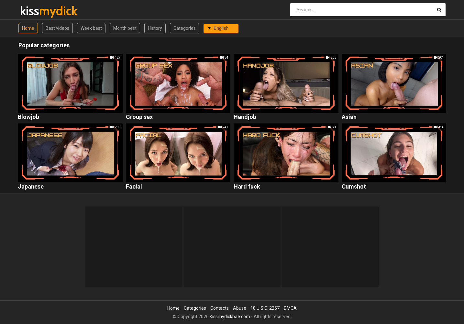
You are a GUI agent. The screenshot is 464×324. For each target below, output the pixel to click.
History (155, 28)
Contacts (219, 308)
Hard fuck (247, 187)
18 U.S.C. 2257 (265, 308)
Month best (125, 28)
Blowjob (28, 117)
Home (28, 28)
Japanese (31, 187)
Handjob (245, 117)
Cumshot (354, 187)
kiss (37, 10)
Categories (184, 28)
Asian (349, 117)
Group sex (139, 117)
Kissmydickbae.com (230, 316)
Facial (134, 187)
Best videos (57, 28)
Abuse (239, 308)
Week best (91, 28)
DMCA (290, 308)
